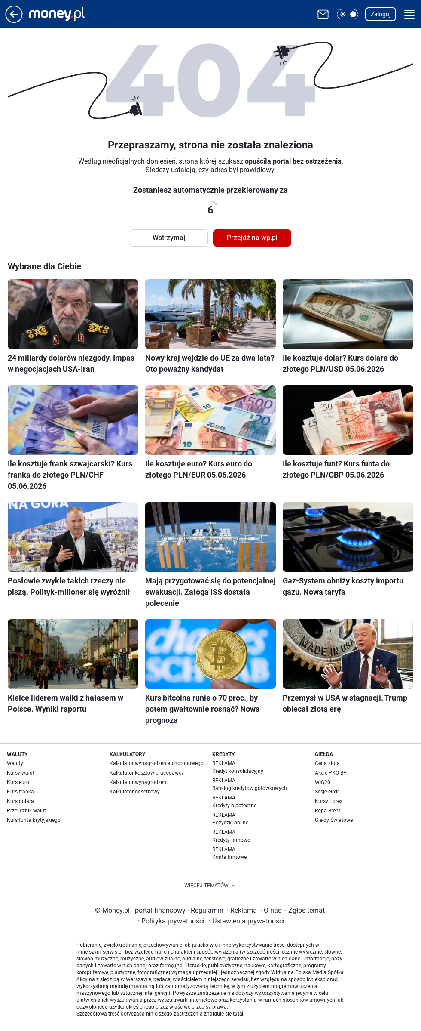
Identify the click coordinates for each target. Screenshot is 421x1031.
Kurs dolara (20, 801)
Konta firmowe (229, 857)
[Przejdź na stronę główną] (14, 20)
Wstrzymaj (169, 238)
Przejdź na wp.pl (252, 238)
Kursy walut (20, 773)
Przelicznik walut (26, 811)
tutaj (238, 1014)
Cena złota (327, 763)
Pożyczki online (230, 823)
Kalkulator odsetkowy (135, 792)
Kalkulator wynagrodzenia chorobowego (157, 763)
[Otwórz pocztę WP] (323, 14)
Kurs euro (18, 782)
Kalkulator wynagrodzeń (138, 782)
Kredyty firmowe (231, 840)
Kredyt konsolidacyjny (237, 771)
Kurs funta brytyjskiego (34, 820)
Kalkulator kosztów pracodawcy (147, 773)
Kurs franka (20, 792)
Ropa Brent (327, 811)
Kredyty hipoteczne (234, 806)
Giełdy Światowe (334, 820)
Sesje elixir (327, 792)
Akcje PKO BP (331, 773)
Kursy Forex (328, 801)
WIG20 (322, 782)
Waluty (15, 763)
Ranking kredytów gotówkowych (249, 788)
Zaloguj (380, 14)
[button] (347, 14)
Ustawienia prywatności (246, 921)
